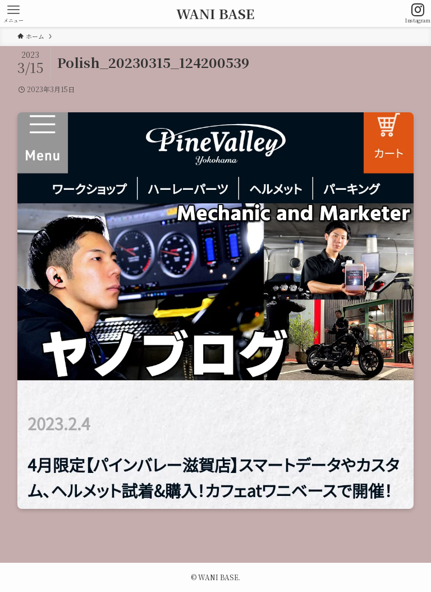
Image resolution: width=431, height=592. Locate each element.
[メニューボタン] (13, 13)
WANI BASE (215, 13)
